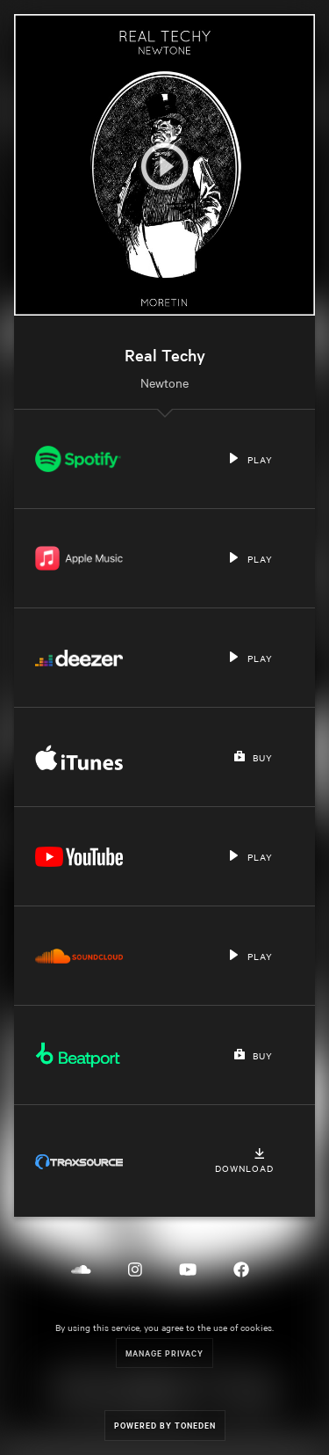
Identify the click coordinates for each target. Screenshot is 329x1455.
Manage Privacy (164, 1352)
